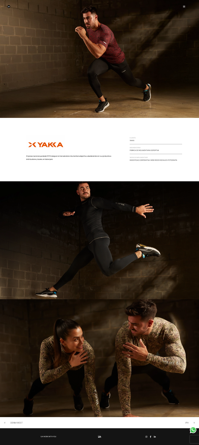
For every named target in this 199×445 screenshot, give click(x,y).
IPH (187, 422)
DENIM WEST (16, 422)
